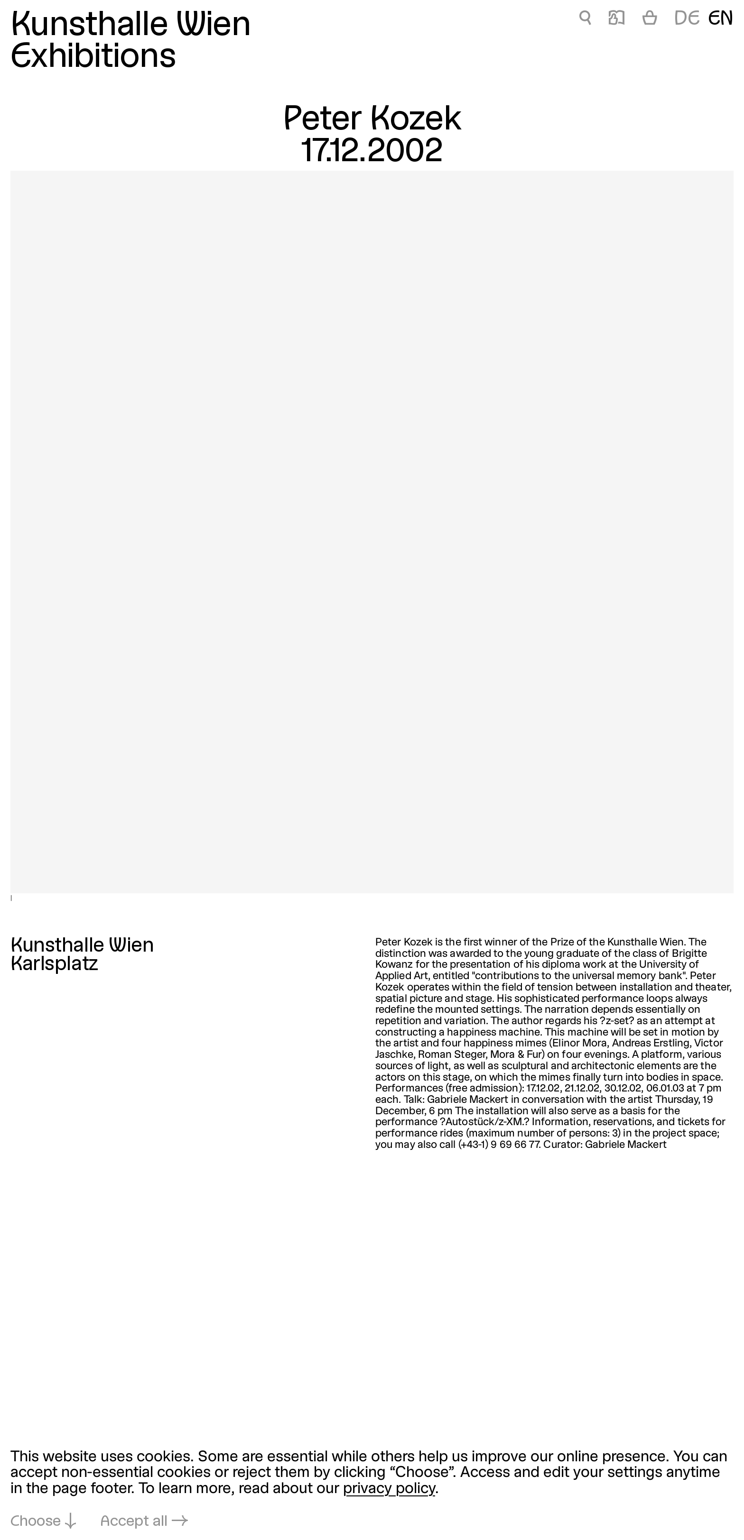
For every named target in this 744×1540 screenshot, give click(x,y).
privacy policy (389, 1489)
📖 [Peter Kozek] (616, 19)
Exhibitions (93, 58)
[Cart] (650, 19)
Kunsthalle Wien (130, 26)
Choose (35, 1522)
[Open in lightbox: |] (372, 532)
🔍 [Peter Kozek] (585, 19)
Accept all (133, 1522)
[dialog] (372, 1489)
